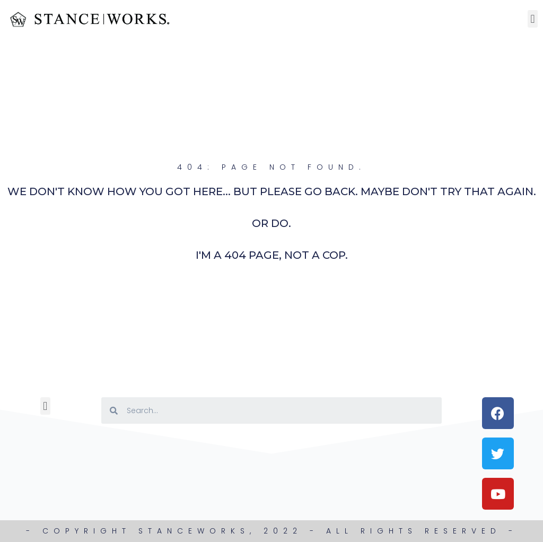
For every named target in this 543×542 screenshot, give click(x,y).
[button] (533, 19)
